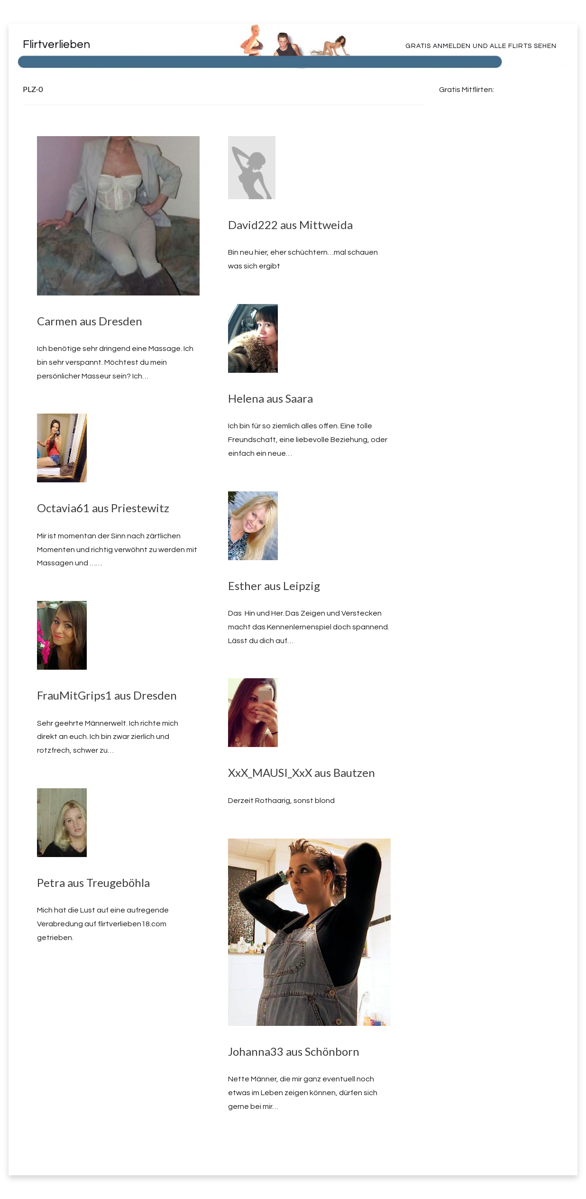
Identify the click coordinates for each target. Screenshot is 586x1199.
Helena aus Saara (270, 398)
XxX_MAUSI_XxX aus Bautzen (301, 772)
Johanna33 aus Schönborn (293, 1051)
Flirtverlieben (56, 44)
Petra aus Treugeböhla (93, 882)
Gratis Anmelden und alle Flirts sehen (481, 46)
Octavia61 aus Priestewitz (103, 508)
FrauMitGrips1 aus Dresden (107, 695)
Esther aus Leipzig (274, 585)
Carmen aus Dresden (89, 321)
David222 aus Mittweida (290, 224)
